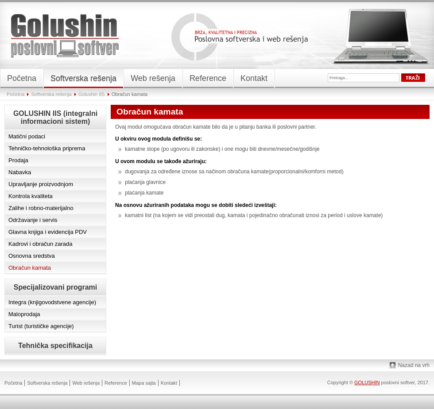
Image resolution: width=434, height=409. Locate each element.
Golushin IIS (91, 94)
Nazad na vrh (414, 365)
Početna (15, 94)
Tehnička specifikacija (55, 345)
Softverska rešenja (51, 94)
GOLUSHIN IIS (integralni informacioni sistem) (55, 117)
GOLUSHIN (367, 382)
